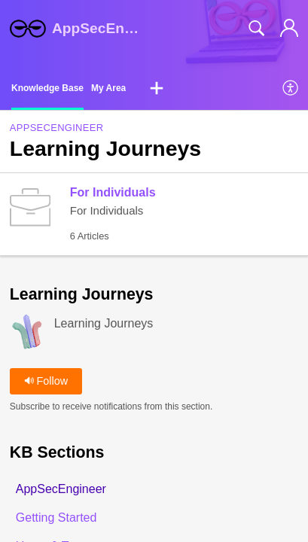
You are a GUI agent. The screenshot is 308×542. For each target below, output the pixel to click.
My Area (108, 88)
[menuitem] (291, 89)
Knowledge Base (47, 88)
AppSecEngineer (57, 127)
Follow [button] (46, 381)
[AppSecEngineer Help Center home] (28, 29)
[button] (156, 88)
